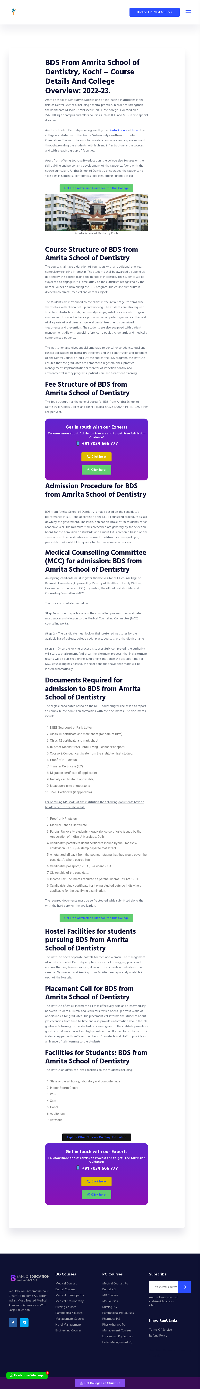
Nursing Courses (65, 1307)
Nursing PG (109, 1307)
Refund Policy (158, 1335)
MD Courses (110, 1295)
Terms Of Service (160, 1329)
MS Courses (110, 1301)
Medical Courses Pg (115, 1283)
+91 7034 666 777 (97, 444)
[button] (100, 1383)
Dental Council (118, 130)
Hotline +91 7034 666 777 (154, 12)
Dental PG (109, 1289)
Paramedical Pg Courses (118, 1313)
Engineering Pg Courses (117, 1336)
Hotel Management (68, 1324)
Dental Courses (65, 1289)
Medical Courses (66, 1283)
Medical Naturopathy (69, 1301)
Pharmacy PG (111, 1318)
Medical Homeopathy (69, 1295)
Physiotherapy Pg (114, 1324)
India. (136, 130)
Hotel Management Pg (117, 1342)
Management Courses (69, 1318)
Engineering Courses (68, 1330)
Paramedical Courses (69, 1313)
